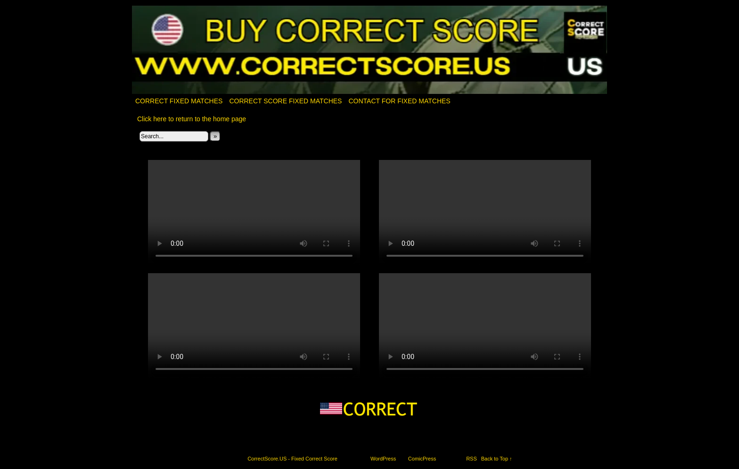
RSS (471, 458)
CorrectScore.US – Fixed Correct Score (370, 50)
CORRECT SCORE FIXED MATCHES (285, 101)
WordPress (383, 458)
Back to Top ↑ (496, 458)
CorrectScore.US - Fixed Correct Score (292, 458)
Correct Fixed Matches (178, 101)
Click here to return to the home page (191, 119)
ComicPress (422, 458)
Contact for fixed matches (399, 101)
